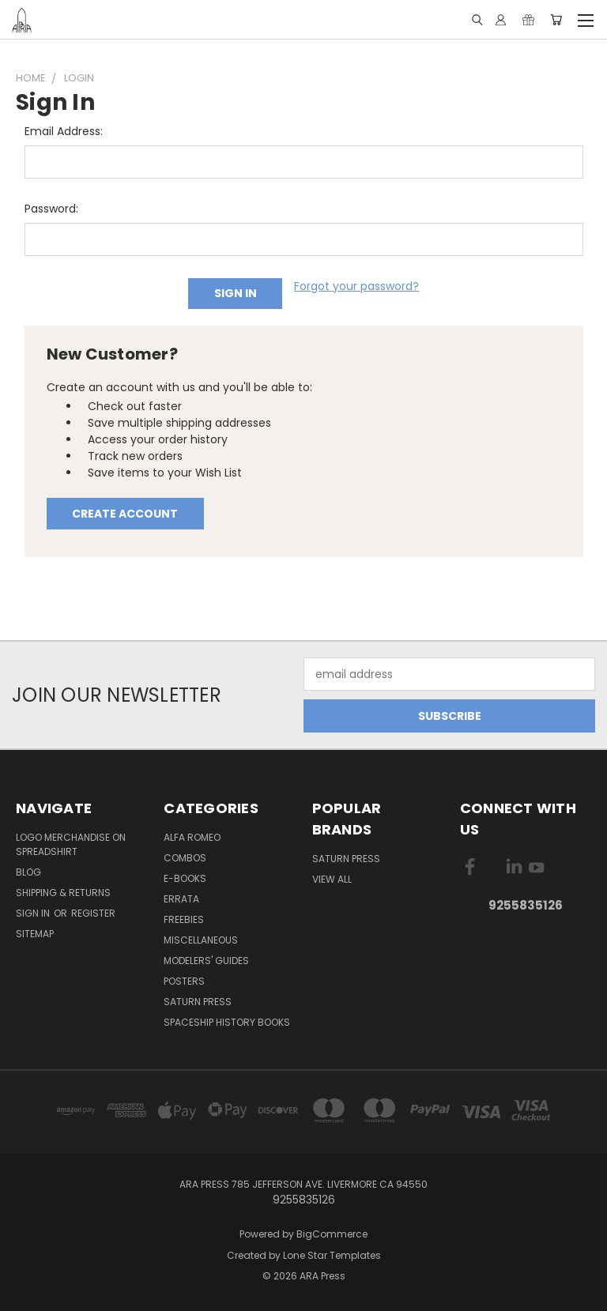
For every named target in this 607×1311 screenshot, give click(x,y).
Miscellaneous (201, 940)
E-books (185, 878)
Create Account (125, 514)
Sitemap (35, 933)
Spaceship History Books (227, 1022)
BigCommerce (332, 1234)
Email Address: (64, 131)
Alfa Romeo (192, 837)
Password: (51, 209)
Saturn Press (198, 1001)
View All (332, 879)
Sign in (34, 913)
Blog (28, 872)
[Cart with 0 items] (556, 20)
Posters (184, 981)
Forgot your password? (356, 286)
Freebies (184, 919)
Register (93, 913)
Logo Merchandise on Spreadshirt (71, 844)
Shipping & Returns (63, 892)
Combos (185, 858)
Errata (181, 899)
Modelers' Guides (206, 960)
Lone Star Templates (332, 1255)
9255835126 (525, 905)
